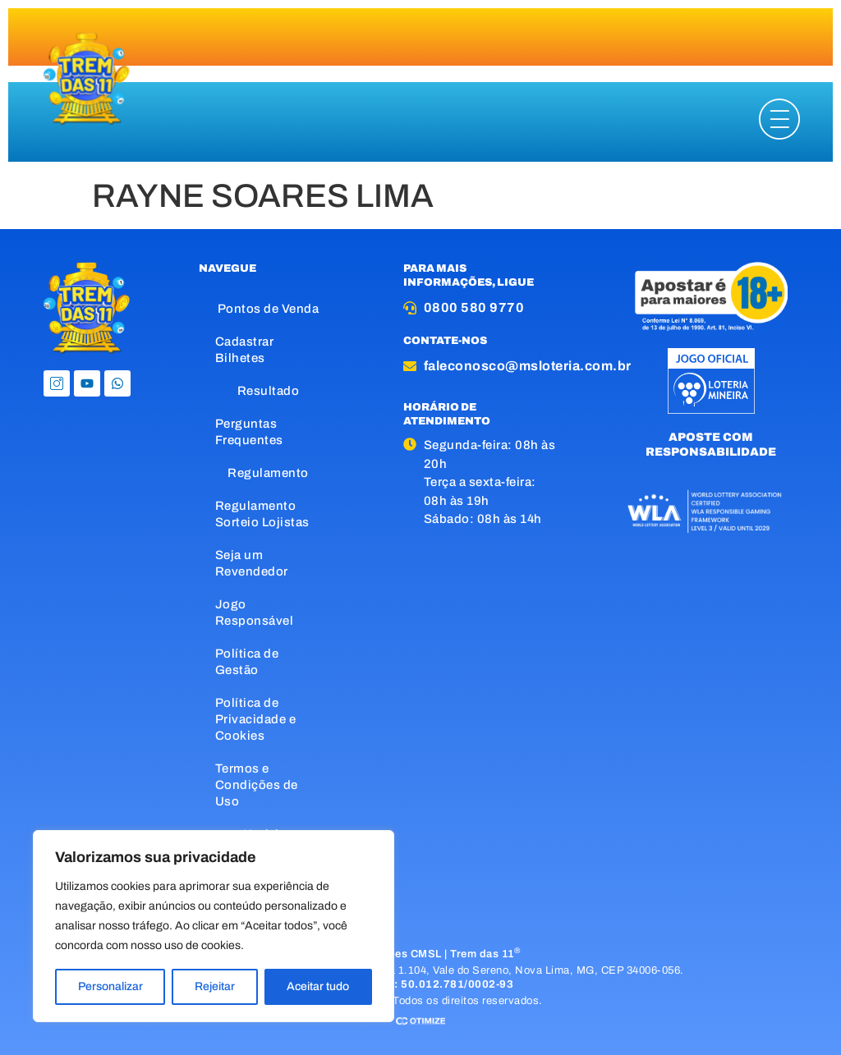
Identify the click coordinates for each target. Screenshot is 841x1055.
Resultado (268, 390)
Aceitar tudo (318, 986)
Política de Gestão (247, 662)
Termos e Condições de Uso (256, 785)
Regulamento (268, 472)
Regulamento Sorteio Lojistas (262, 514)
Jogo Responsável (254, 612)
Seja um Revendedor (251, 563)
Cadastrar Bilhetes (244, 350)
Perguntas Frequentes (249, 432)
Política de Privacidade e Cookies (255, 719)
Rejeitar (215, 986)
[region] (213, 926)
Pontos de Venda (268, 308)
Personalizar (110, 986)
